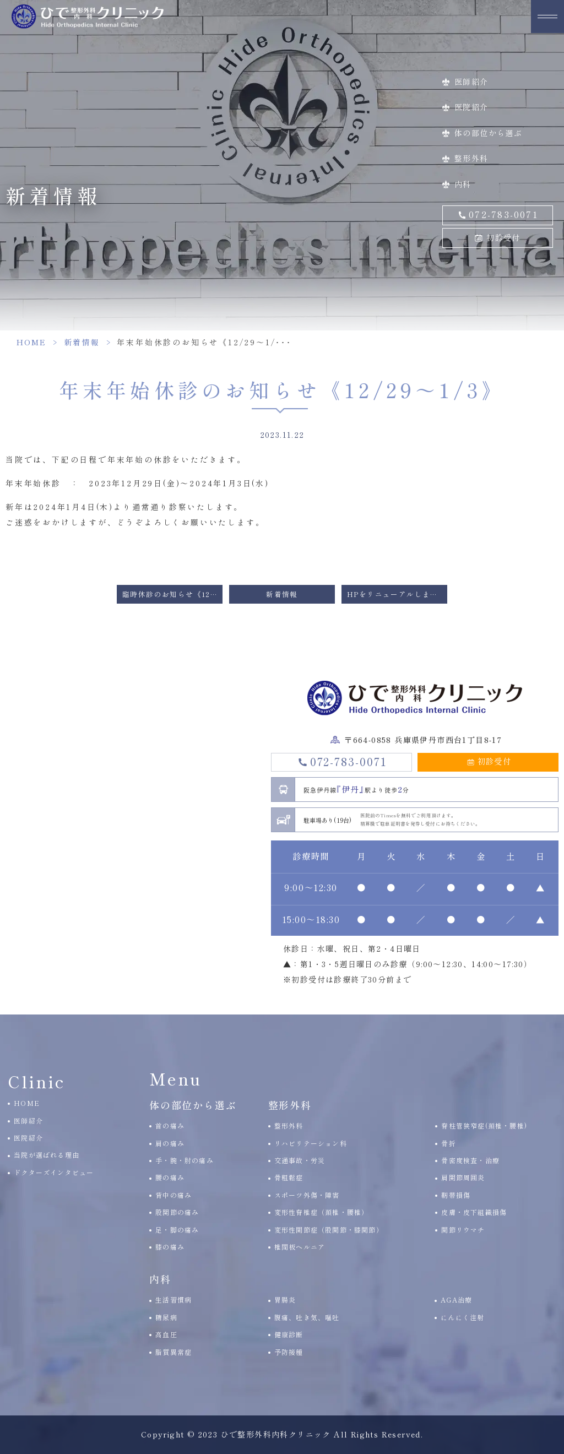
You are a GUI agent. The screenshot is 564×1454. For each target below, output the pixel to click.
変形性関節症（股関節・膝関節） (328, 1229)
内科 (462, 183)
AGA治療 (456, 1299)
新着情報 (81, 342)
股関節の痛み (177, 1212)
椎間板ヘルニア (299, 1246)
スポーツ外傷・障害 (307, 1195)
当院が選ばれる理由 (46, 1154)
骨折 (448, 1143)
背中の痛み (173, 1195)
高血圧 (166, 1334)
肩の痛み (170, 1143)
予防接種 (288, 1352)
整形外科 (471, 158)
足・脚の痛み (177, 1229)
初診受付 (503, 237)
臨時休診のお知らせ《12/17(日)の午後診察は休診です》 (172, 594)
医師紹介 (471, 81)
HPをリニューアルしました (396, 594)
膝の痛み (170, 1246)
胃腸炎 (285, 1299)
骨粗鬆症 (288, 1177)
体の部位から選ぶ (488, 132)
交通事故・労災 (299, 1160)
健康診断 (288, 1334)
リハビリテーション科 (310, 1143)
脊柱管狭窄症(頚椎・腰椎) (484, 1125)
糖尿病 (166, 1317)
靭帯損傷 (455, 1195)
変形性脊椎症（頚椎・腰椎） (321, 1212)
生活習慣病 (173, 1299)
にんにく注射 (462, 1317)
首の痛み (170, 1125)
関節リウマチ (463, 1229)
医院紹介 (471, 106)
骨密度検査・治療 (470, 1160)
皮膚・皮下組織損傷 (474, 1212)
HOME (31, 342)
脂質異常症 (173, 1352)
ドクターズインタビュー (54, 1172)
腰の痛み (170, 1177)
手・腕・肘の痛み (184, 1160)
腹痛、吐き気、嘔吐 (307, 1317)
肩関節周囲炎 (463, 1177)
